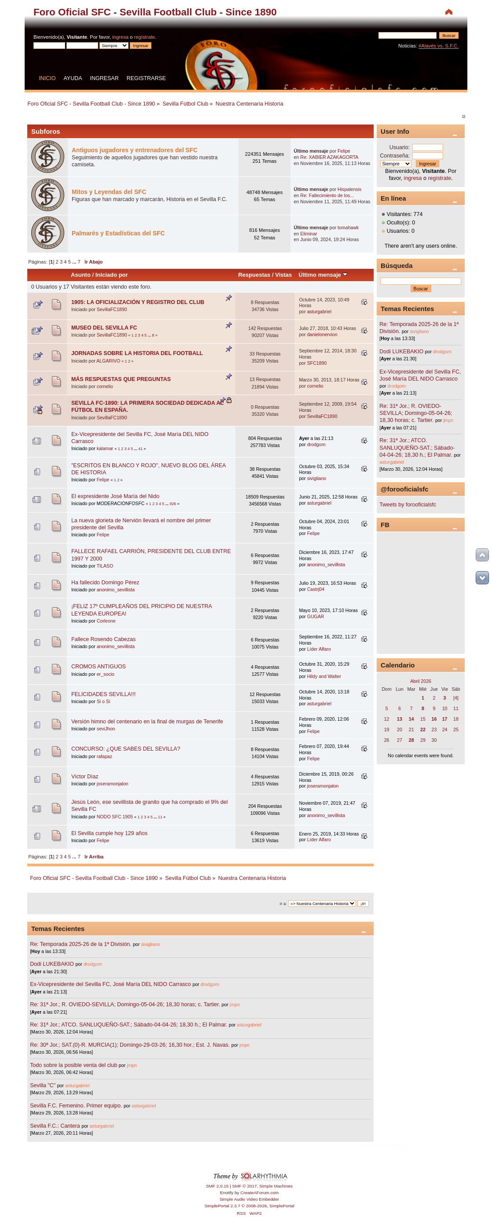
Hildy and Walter (324, 676)
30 (434, 740)
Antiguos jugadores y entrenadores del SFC (135, 150)
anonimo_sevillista (326, 564)
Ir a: (283, 903)
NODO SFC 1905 (115, 816)
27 (399, 740)
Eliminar (308, 233)
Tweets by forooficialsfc (407, 505)
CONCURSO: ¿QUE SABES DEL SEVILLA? (125, 749)
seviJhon (106, 728)
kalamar (105, 448)
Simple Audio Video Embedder (249, 1199)
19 (386, 729)
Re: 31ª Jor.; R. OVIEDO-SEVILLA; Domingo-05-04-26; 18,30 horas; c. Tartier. (125, 1004)
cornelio (105, 386)
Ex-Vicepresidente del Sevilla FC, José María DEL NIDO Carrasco (111, 984)
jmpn (235, 1004)
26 (386, 740)
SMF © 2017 (244, 1186)
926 (173, 504)
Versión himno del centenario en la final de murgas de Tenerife (147, 721)
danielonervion (322, 334)
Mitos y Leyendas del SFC (109, 192)
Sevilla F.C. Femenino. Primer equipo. (76, 1106)
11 (160, 817)
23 (434, 729)
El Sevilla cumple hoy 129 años (109, 833)
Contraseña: (395, 156)
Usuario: (399, 147)
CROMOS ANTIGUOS (98, 666)
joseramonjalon (113, 783)
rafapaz (104, 756)
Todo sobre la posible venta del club (74, 1065)
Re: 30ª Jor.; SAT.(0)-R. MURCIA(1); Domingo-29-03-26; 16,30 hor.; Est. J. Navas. (130, 1045)
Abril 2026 (420, 681)
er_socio (105, 674)
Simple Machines (276, 1186)
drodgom (316, 444)
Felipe (344, 151)
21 (411, 729)
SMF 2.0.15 (217, 1186)
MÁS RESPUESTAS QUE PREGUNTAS (121, 379)
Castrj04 (315, 589)
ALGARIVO (108, 360)
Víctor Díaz (85, 776)
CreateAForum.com (259, 1192)
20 (399, 729)
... (74, 261)
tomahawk (348, 227)
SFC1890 (317, 363)
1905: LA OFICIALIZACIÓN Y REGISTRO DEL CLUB (137, 302)
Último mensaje (323, 274)
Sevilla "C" (43, 1085)
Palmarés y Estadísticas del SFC (118, 233)
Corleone (106, 620)
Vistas (283, 274)
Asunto (81, 274)
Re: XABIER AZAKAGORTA (329, 157)
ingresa (120, 37)
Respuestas (254, 274)
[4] (456, 697)
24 (445, 729)
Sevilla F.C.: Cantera (55, 1126)
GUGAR (315, 616)
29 (423, 740)
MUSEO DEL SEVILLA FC (104, 328)
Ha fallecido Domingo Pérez (105, 582)
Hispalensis (349, 189)
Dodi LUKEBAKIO (52, 964)
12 (386, 719)
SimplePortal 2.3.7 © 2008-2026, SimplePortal (249, 1205)
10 (445, 708)
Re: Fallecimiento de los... (327, 195)
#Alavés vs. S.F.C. (439, 45)
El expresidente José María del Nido (115, 496)
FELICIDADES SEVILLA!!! (103, 694)
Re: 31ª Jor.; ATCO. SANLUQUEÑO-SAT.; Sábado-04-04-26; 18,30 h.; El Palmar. (128, 1025)
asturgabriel (319, 311)
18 (456, 719)
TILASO (104, 565)
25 (456, 729)
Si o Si (103, 701)
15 (423, 719)
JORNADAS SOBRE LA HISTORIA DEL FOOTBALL (137, 353)
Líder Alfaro (319, 649)
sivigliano (317, 478)
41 (140, 449)
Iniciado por (111, 274)
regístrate (144, 37)
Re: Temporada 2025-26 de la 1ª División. (80, 944)
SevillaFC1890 (112, 309)
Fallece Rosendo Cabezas (103, 639)
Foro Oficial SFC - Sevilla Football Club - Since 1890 (155, 12)
